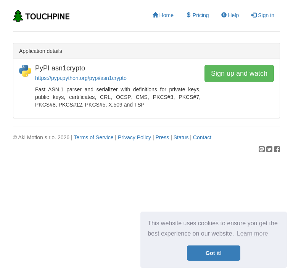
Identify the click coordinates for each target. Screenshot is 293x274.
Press (162, 137)
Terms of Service (93, 137)
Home (163, 15)
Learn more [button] (252, 233)
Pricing (197, 15)
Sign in (262, 15)
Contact (202, 137)
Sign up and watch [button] (239, 73)
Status (181, 137)
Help (230, 15)
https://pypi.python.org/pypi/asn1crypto (81, 78)
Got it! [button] (214, 253)
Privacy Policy (134, 137)
